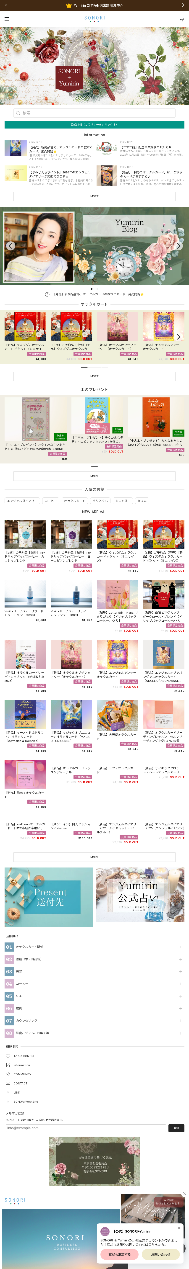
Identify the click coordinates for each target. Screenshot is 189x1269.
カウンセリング (26, 947)
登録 (176, 1054)
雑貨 (19, 934)
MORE (94, 196)
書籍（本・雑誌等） (29, 885)
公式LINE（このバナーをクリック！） (95, 124)
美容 (19, 897)
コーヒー (22, 910)
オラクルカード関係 (29, 873)
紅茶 (19, 922)
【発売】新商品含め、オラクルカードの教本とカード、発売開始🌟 (94, 294)
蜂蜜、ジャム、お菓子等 (32, 959)
